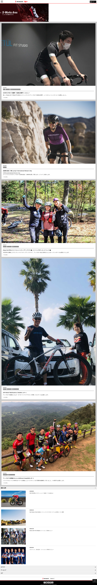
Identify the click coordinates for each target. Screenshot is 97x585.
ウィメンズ (4, 167)
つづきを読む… (5, 97)
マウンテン (4, 246)
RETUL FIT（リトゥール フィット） (15, 89)
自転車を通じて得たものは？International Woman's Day (17, 170)
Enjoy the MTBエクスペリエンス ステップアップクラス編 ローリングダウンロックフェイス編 (27, 250)
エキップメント (9, 246)
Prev (1, 12)
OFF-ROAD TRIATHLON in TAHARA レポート (15, 392)
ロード (4, 89)
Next (96, 12)
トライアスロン (5, 474)
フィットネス (8, 89)
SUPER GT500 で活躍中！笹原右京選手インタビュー (16, 93)
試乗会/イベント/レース (15, 246)
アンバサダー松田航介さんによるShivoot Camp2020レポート (18, 478)
